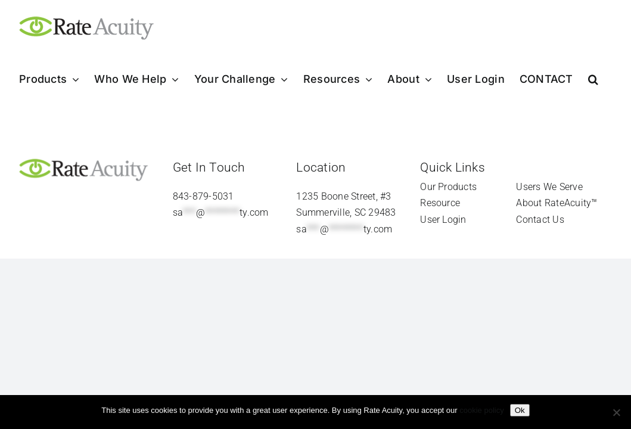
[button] (608, 79)
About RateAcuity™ (556, 203)
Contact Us (540, 219)
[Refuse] (616, 412)
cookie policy (481, 410)
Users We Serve (549, 186)
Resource (440, 203)
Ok (520, 410)
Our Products (448, 186)
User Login (443, 219)
